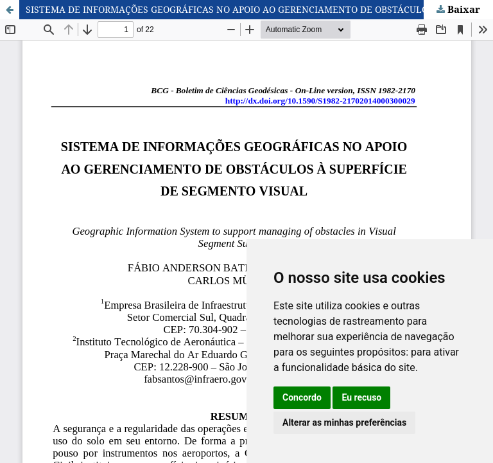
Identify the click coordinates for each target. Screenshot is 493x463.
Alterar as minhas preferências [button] (344, 422)
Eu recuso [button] (361, 397)
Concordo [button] (302, 397)
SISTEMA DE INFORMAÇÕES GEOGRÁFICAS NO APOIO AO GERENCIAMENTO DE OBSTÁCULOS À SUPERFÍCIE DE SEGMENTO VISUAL (259, 9)
